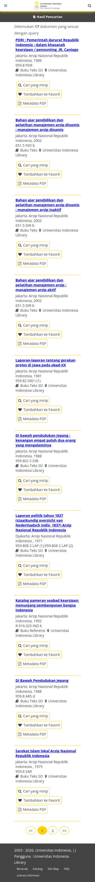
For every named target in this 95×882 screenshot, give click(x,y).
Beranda (22, 869)
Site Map (53, 869)
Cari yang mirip (33, 85)
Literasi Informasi (28, 875)
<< (31, 830)
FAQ (66, 869)
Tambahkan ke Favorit (39, 94)
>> (64, 830)
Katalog (38, 869)
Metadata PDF (32, 103)
